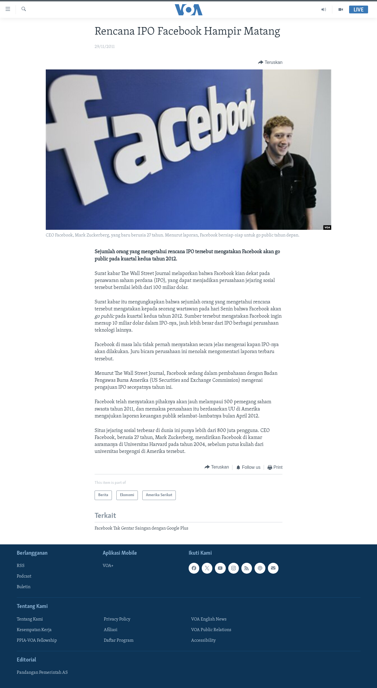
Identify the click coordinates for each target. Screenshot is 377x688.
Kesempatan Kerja (34, 629)
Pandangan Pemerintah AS (42, 672)
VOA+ (108, 566)
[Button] (270, 62)
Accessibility (203, 640)
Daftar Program (118, 640)
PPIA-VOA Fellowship (37, 640)
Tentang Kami (30, 619)
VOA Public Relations (211, 629)
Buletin (23, 587)
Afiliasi (110, 629)
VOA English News (209, 619)
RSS (21, 566)
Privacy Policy (117, 619)
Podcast (24, 576)
